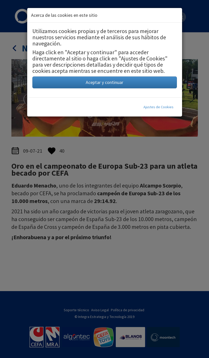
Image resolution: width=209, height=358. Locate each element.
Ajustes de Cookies (158, 107)
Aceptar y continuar (104, 82)
